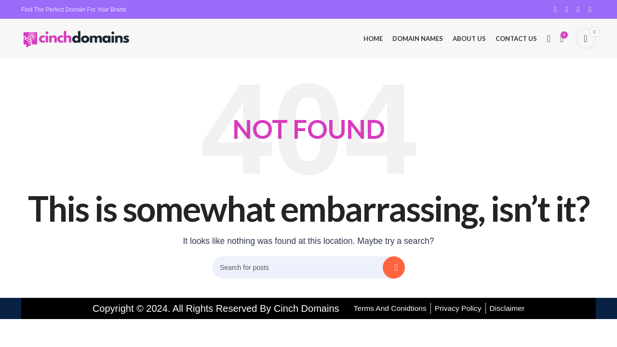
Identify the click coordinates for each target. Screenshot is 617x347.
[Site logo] (77, 40)
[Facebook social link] (555, 9)
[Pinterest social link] (578, 9)
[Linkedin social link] (590, 9)
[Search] (548, 41)
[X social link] (567, 9)
